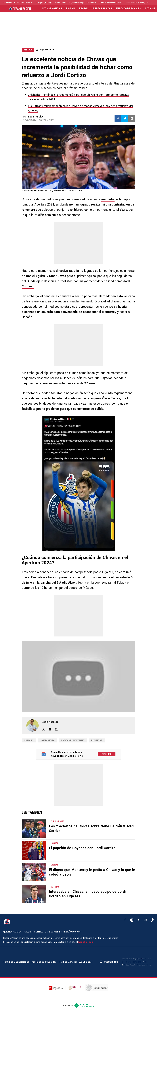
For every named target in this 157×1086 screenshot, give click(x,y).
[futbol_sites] (109, 962)
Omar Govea (58, 276)
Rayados (106, 378)
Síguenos (106, 754)
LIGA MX (70, 8)
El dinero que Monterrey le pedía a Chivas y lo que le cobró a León (92, 872)
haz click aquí (86, 942)
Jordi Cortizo (47, 740)
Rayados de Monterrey (72, 740)
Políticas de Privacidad (44, 962)
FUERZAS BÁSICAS (102, 8)
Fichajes (28, 740)
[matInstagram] (132, 920)
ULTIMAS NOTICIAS (52, 8)
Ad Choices (85, 962)
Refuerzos (96, 740)
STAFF (27, 931)
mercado (108, 199)
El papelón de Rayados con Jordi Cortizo (82, 848)
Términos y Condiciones (16, 962)
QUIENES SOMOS (12, 931)
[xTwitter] (138, 920)
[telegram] (145, 920)
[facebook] (125, 920)
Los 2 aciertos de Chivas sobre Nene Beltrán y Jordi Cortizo (91, 828)
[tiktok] (152, 920)
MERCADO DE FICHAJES (128, 8)
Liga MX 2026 (47, 49)
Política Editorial (68, 962)
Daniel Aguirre (36, 276)
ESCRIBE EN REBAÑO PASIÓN (64, 931)
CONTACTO (40, 931)
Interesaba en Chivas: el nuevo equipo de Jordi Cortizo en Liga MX (87, 894)
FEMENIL (83, 8)
